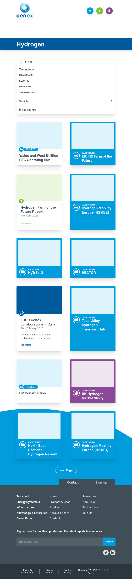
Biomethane (26, 75)
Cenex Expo (24, 518)
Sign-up (101, 482)
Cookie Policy (68, 571)
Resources (89, 496)
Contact (73, 482)
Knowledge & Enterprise (31, 513)
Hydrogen (25, 86)
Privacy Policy (49, 571)
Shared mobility (28, 92)
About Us (88, 502)
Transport (22, 496)
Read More (26, 344)
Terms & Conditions (27, 571)
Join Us (87, 513)
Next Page (66, 470)
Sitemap (82, 570)
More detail (26, 223)
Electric (24, 80)
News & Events (59, 513)
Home (53, 496)
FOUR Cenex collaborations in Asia (38, 322)
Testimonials (90, 507)
